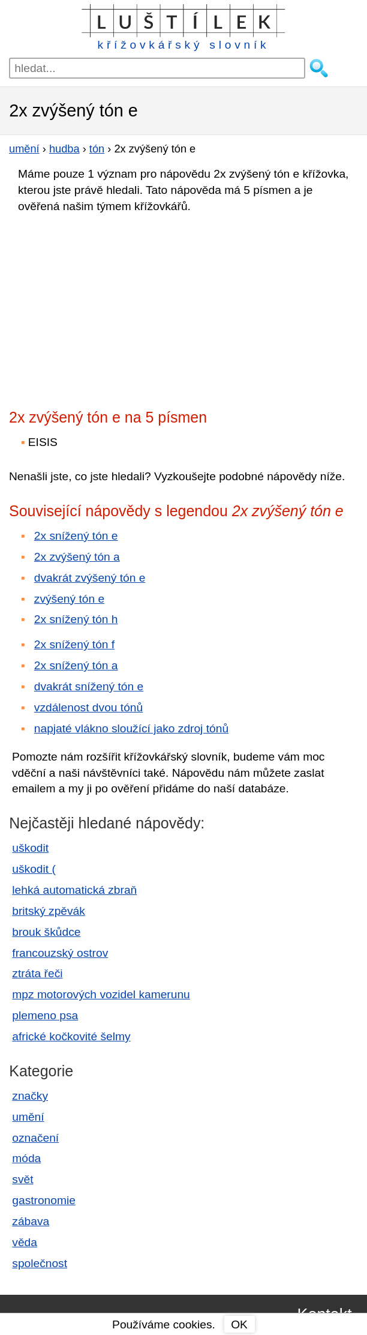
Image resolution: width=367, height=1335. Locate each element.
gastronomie (44, 1200)
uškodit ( (34, 869)
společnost (39, 1263)
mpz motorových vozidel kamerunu (100, 994)
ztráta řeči (37, 973)
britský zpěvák (48, 911)
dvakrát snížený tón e (88, 686)
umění (28, 1116)
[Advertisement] (114, 307)
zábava (30, 1221)
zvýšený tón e (69, 598)
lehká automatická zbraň (74, 890)
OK (239, 1324)
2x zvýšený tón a (77, 556)
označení (35, 1138)
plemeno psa (45, 1015)
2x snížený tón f (74, 644)
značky (30, 1095)
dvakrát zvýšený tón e (90, 577)
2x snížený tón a (76, 665)
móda (26, 1158)
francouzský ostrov (60, 953)
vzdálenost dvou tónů (88, 707)
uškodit (30, 848)
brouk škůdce (46, 932)
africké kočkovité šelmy (71, 1036)
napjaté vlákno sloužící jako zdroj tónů (131, 728)
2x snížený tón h (76, 619)
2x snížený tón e (76, 535)
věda (24, 1242)
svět (22, 1179)
